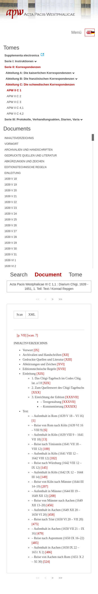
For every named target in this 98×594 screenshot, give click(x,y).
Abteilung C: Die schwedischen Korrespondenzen (40, 84)
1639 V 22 (10, 202)
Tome (75, 274)
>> (60, 299)
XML (31, 314)
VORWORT (11, 143)
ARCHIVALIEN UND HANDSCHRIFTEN (28, 149)
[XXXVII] (71, 397)
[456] (49, 505)
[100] (46, 449)
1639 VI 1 (10, 260)
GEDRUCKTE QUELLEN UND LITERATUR (30, 155)
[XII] (65, 355)
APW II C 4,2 (15, 113)
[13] (44, 439)
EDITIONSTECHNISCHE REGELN (25, 167)
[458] (51, 514)
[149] (44, 477)
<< (37, 299)
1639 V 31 (10, 254)
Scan (20, 314)
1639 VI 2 (10, 266)
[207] (44, 486)
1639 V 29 (10, 242)
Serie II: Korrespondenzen (22, 67)
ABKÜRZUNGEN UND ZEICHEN (24, 161)
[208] (52, 496)
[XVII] (61, 369)
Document (48, 274)
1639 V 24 (10, 213)
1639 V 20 (10, 190)
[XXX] (36, 392)
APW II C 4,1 (15, 107)
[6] (45, 430)
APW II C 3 (14, 102)
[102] (53, 458)
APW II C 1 (14, 90)
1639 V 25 (10, 219)
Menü (76, 32)
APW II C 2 (14, 96)
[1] (33, 420)
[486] (48, 552)
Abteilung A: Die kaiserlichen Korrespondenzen (40, 73)
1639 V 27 (10, 231)
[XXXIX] (70, 406)
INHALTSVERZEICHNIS (19, 138)
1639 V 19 (10, 184)
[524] (46, 561)
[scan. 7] (32, 335)
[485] (35, 543)
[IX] (36, 350)
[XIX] (40, 373)
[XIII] (68, 359)
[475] (35, 524)
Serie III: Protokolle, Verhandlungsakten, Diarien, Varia (43, 119)
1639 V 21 (10, 196)
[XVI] (61, 364)
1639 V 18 (10, 178)
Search (19, 274)
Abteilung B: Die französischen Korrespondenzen (41, 78)
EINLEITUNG (12, 173)
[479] (40, 533)
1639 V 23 (10, 207)
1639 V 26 (10, 225)
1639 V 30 (10, 248)
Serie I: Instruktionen (20, 61)
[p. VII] (21, 335)
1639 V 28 (10, 237)
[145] (44, 467)
